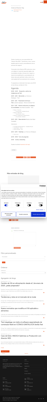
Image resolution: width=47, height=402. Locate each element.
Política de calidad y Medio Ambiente (10, 400)
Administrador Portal (18, 9)
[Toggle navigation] (45, 1)
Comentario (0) (19, 157)
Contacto (26, 371)
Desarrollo (26, 363)
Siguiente (26, 353)
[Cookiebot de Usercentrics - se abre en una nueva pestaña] (40, 186)
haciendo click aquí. (25, 144)
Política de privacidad (7, 398)
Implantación (26, 366)
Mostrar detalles (39, 209)
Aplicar (4, 262)
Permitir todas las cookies (38, 214)
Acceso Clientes (27, 373)
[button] (23, 257)
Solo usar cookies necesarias (8, 214)
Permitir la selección (23, 214)
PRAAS (25, 368)
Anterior (3, 353)
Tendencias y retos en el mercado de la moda (18, 297)
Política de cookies (15, 398)
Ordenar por (3, 270)
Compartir (33, 158)
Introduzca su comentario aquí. (19, 230)
